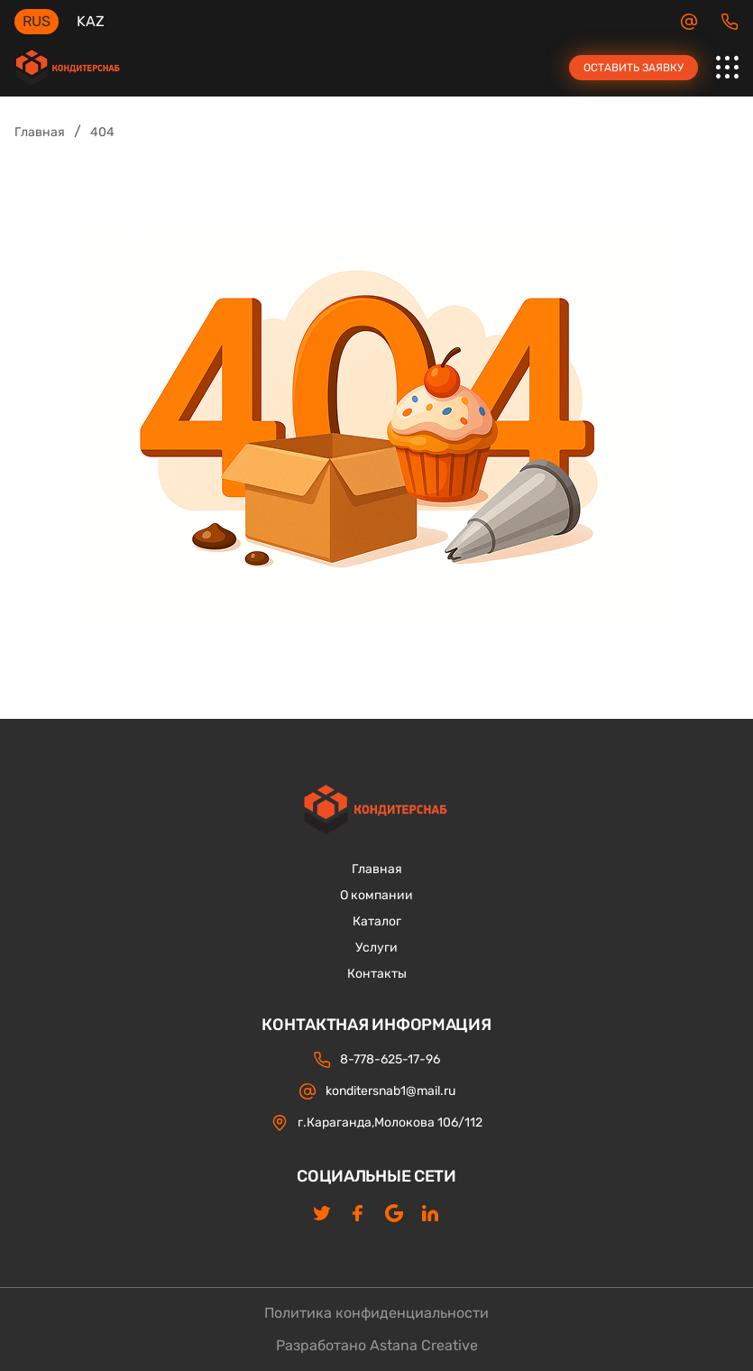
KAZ (91, 21)
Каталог (377, 922)
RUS (37, 21)
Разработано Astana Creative (377, 1346)
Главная (39, 132)
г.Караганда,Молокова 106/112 (376, 1123)
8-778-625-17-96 (730, 22)
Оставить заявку (633, 67)
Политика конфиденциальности (376, 1313)
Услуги (376, 948)
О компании (376, 895)
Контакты (377, 974)
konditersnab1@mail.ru (689, 22)
